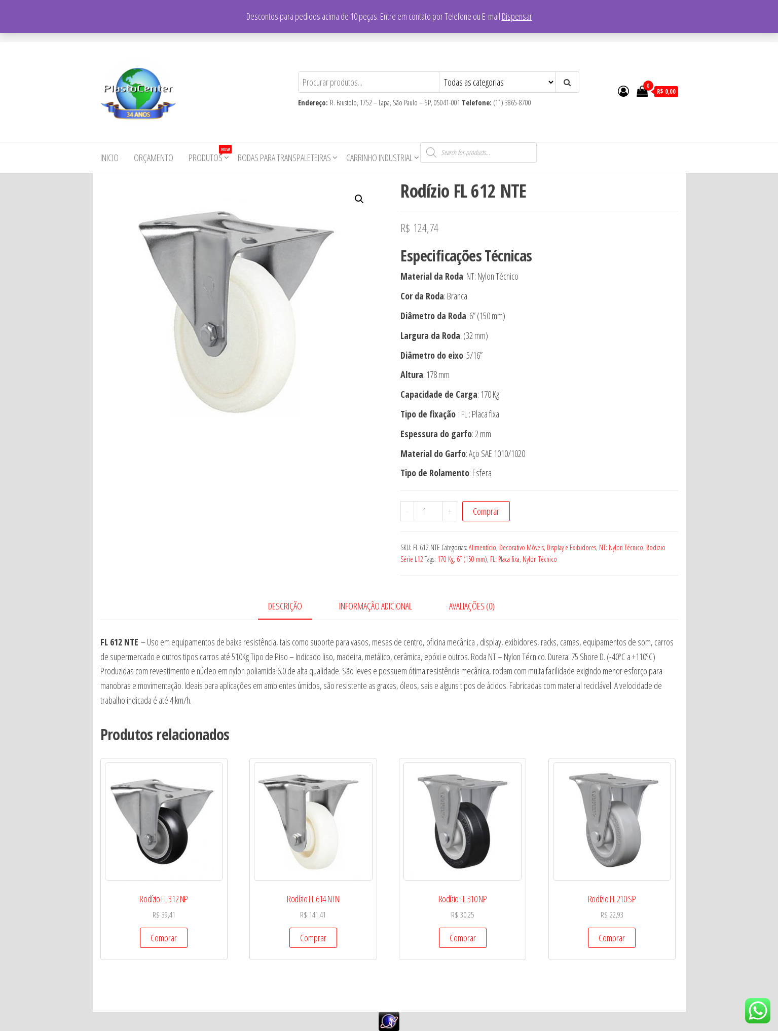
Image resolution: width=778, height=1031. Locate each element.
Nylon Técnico (540, 559)
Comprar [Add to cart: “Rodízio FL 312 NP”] (164, 938)
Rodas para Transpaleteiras (284, 157)
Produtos (209, 154)
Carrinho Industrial (379, 157)
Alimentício (482, 547)
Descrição (285, 606)
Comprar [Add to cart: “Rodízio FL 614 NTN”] (313, 938)
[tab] (292, 607)
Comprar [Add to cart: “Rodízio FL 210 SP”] (612, 938)
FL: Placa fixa (505, 559)
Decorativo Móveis (521, 547)
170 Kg (445, 559)
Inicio (109, 157)
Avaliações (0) (472, 606)
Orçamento (153, 157)
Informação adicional (375, 606)
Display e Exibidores (571, 547)
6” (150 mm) (472, 559)
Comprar (486, 511)
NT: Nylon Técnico (621, 547)
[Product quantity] (428, 511)
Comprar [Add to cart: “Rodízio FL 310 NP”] (463, 938)
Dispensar (517, 16)
